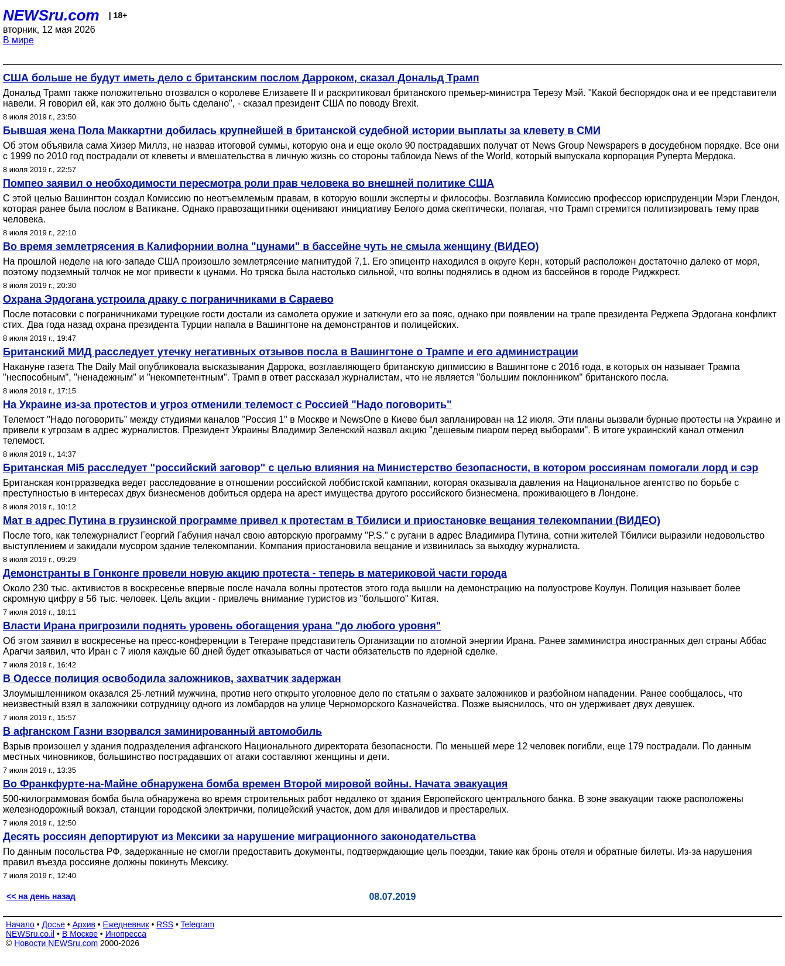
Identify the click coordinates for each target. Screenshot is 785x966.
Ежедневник (126, 924)
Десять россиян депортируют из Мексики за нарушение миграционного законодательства (239, 836)
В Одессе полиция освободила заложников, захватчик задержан (172, 678)
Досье (53, 924)
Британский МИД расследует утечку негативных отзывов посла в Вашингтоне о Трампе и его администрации (290, 352)
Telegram (198, 924)
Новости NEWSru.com (56, 943)
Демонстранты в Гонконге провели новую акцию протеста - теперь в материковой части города (255, 573)
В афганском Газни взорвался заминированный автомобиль (162, 731)
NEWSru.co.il (30, 933)
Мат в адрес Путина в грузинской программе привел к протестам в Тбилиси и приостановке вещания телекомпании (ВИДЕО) (331, 520)
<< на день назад (41, 896)
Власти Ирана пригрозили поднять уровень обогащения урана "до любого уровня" (222, 626)
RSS (164, 924)
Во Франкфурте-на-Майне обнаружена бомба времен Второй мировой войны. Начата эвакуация (255, 784)
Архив (84, 924)
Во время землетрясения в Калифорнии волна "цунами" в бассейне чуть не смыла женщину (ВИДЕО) (271, 246)
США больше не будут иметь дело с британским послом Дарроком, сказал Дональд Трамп (241, 78)
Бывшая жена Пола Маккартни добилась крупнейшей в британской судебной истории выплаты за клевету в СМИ (302, 130)
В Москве (80, 933)
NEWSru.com (51, 15)
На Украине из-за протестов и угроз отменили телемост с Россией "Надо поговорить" (227, 404)
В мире (18, 40)
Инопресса (126, 933)
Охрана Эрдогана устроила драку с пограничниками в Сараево (168, 299)
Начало (20, 924)
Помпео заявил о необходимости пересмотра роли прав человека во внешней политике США (248, 183)
